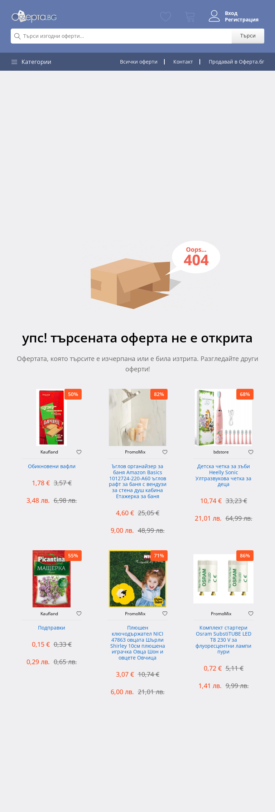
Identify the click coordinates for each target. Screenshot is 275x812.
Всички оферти (139, 61)
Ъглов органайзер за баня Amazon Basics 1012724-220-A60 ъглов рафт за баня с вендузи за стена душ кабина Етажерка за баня (138, 481)
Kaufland (49, 452)
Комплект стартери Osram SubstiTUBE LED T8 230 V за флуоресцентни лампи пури (223, 640)
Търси (248, 35)
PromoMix (135, 452)
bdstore (221, 452)
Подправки (51, 628)
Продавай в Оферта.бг (236, 61)
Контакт (183, 61)
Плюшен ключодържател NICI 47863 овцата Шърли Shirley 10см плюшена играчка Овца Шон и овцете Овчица (137, 643)
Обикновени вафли (52, 466)
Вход (231, 13)
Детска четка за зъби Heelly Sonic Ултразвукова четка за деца (223, 475)
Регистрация (242, 19)
